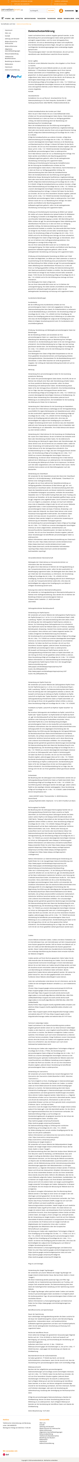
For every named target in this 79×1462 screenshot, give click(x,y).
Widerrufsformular (11, 46)
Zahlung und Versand (12, 39)
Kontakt (7, 36)
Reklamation (9, 64)
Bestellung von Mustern (13, 61)
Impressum (8, 30)
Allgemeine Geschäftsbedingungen (12, 50)
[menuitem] (49, 11)
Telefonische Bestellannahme (10, 57)
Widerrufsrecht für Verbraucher (11, 42)
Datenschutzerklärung (12, 70)
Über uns (8, 33)
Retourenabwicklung (11, 54)
